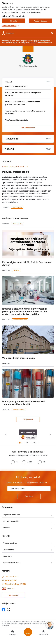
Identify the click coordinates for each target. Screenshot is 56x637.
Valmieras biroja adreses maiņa (18, 358)
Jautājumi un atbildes (11, 521)
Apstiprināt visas (40, 21)
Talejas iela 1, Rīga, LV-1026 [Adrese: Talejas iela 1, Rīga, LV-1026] (15, 584)
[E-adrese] (6, 588)
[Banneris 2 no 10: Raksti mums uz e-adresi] (28, 434)
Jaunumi (16, 270)
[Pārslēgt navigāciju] (28, 632)
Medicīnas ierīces (18, 409)
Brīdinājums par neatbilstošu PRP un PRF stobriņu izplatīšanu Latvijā (23, 403)
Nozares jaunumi (28, 127)
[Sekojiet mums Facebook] (3, 609)
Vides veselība (17, 207)
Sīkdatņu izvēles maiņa (11, 562)
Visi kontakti (13, 595)
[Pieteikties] (29, 496)
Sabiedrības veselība (20, 320)
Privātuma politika (10, 543)
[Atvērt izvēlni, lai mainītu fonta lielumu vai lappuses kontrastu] (43, 633)
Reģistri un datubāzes (11, 515)
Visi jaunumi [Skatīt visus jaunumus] (28, 419)
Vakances (6, 528)
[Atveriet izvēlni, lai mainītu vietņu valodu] (13, 633)
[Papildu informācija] (13, 588)
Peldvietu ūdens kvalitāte (15, 218)
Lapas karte (7, 556)
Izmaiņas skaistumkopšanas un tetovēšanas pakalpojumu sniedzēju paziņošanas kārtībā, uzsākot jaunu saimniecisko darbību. (24, 311)
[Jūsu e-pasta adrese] (29, 488)
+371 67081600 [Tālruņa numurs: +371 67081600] (11, 577)
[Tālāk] (50, 434)
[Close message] (52, 33)
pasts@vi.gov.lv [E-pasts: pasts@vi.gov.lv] (10, 580)
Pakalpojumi (11, 138)
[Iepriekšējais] (6, 434)
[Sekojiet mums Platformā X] (8, 609)
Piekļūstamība (8, 550)
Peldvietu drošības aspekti (15, 171)
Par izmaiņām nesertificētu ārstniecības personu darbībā (27, 263)
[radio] (14, 461)
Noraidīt (13, 21)
